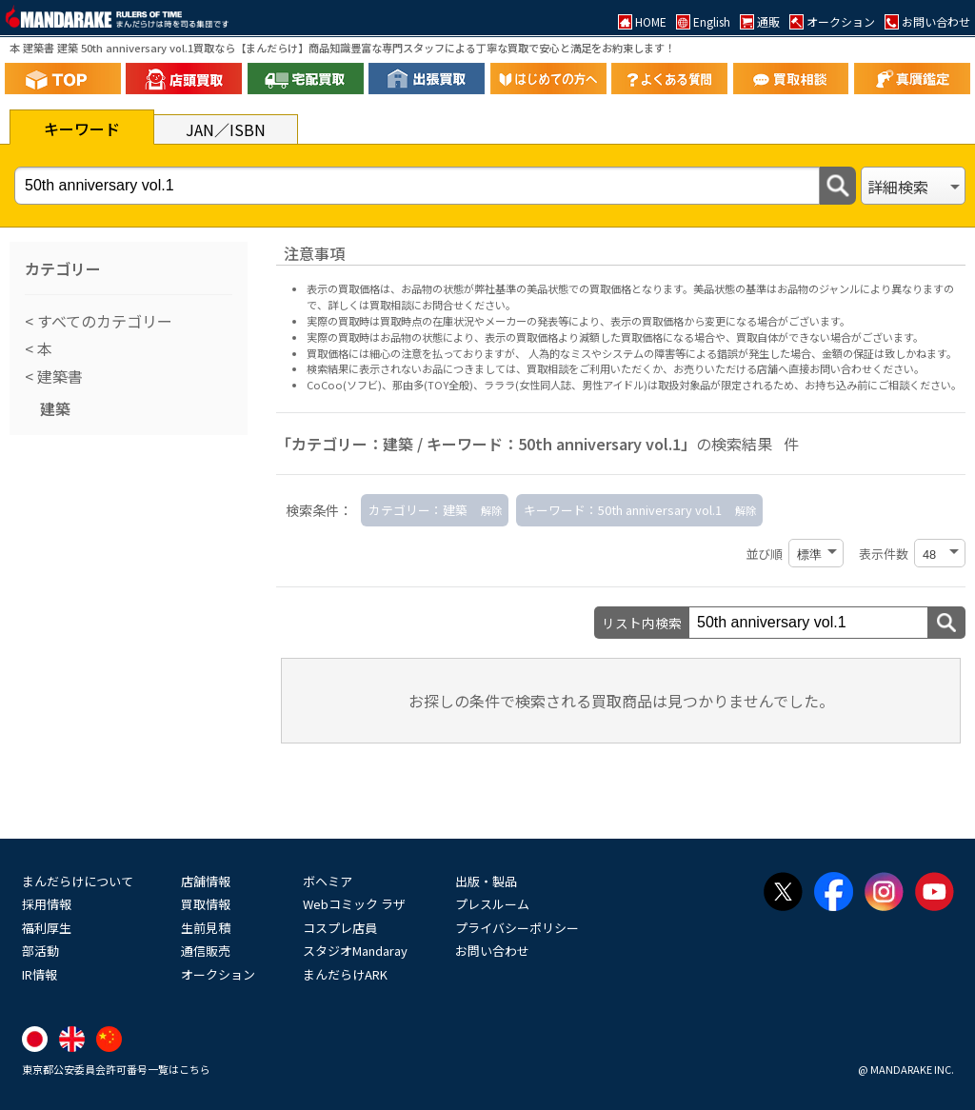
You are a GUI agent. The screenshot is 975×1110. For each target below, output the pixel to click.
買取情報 (205, 904)
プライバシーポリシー (517, 928)
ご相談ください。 (920, 384)
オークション (218, 974)
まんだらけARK (345, 974)
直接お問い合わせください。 (856, 368)
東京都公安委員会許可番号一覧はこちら (116, 1069)
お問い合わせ (492, 951)
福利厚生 (46, 928)
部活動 (40, 951)
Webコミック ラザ (354, 904)
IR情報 (39, 974)
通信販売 (205, 951)
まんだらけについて (77, 881)
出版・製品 (486, 881)
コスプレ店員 (340, 928)
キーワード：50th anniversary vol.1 (623, 510)
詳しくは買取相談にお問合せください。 (422, 304)
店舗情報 (205, 881)
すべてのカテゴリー (102, 320)
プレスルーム (492, 904)
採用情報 (46, 904)
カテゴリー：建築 (418, 510)
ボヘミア (327, 881)
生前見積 (205, 928)
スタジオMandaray (355, 951)
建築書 (58, 376)
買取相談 (547, 368)
